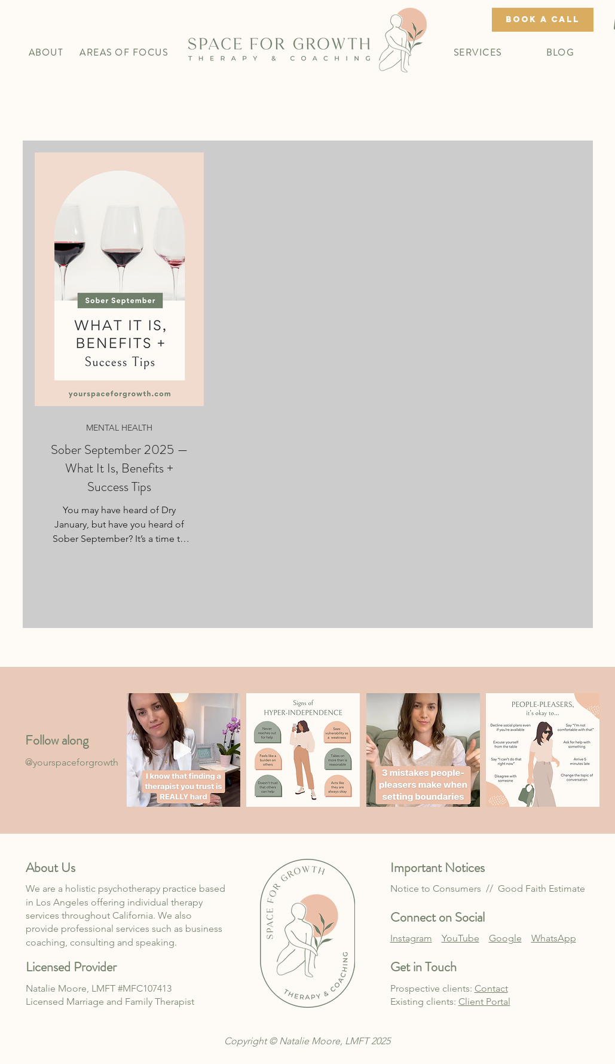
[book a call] (542, 20)
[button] (46, 52)
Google (505, 938)
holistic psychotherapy (112, 888)
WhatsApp (553, 938)
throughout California (106, 915)
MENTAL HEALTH (119, 428)
